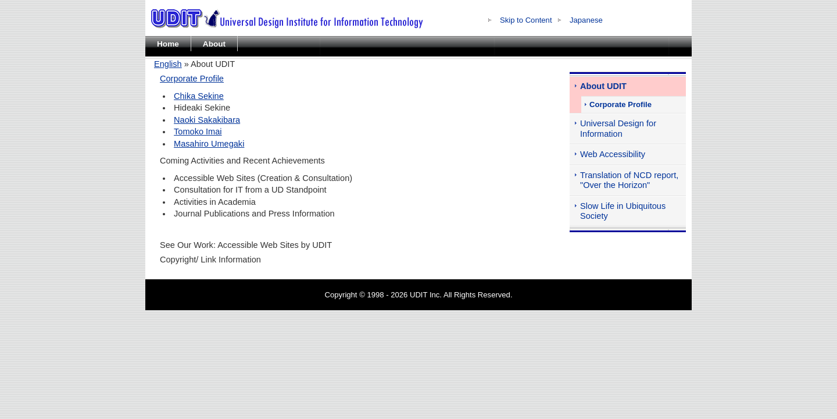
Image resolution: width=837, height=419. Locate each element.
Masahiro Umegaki (209, 143)
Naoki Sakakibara (207, 120)
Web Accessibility (612, 154)
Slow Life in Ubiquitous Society (623, 211)
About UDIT (603, 86)
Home (168, 44)
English (168, 64)
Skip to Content (526, 20)
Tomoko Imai (197, 131)
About (214, 44)
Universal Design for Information (618, 128)
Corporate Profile (192, 78)
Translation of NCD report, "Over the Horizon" (629, 180)
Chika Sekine (199, 96)
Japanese (586, 20)
